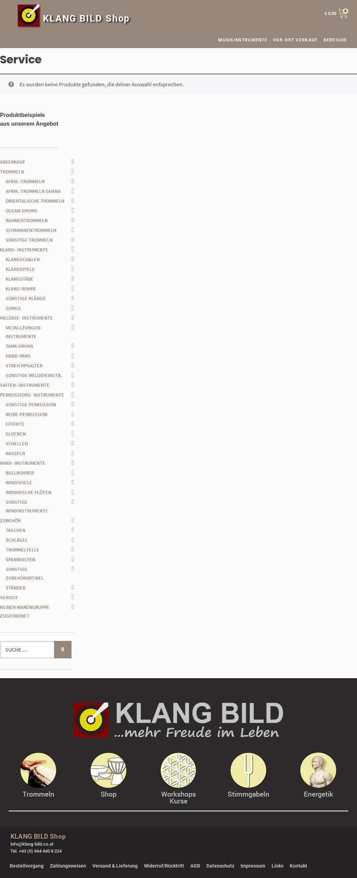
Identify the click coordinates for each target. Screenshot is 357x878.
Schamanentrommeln (31, 230)
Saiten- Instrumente (25, 385)
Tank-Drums (19, 346)
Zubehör (10, 520)
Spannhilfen (20, 559)
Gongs (13, 308)
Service (9, 597)
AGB (195, 866)
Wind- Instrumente (22, 463)
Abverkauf (12, 162)
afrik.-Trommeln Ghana (33, 191)
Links (277, 866)
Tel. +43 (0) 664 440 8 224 (36, 851)
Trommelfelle (22, 550)
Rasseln (15, 453)
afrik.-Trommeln (25, 181)
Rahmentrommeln (27, 220)
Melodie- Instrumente (26, 318)
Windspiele (19, 482)
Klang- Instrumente (24, 249)
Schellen (17, 443)
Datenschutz (220, 866)
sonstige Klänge (26, 298)
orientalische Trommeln (35, 201)
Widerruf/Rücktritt (164, 866)
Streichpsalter (24, 365)
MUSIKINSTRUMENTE (242, 40)
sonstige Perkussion (31, 404)
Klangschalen (23, 259)
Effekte (15, 424)
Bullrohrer (20, 473)
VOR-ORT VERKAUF (295, 40)
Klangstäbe (19, 279)
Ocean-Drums (21, 210)
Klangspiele (20, 269)
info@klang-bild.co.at (31, 844)
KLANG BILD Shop (86, 18)
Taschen (15, 530)
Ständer (15, 588)
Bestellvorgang (27, 866)
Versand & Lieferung (115, 866)
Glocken (16, 434)
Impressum (253, 866)
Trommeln (12, 171)
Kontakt (298, 866)
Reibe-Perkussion (26, 414)
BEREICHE (337, 40)
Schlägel (17, 540)
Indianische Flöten (28, 492)
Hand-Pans (18, 356)
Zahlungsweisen (68, 866)
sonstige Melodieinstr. (34, 375)
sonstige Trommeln (29, 240)
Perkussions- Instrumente (32, 395)
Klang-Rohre (21, 288)
